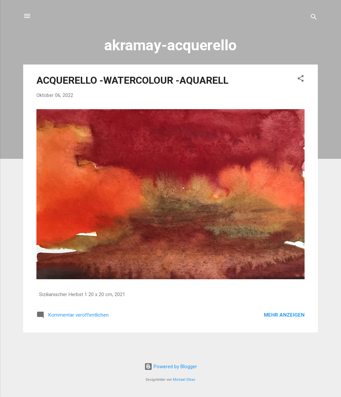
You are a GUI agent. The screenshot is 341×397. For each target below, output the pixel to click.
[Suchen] (314, 18)
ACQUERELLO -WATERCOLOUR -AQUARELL (132, 80)
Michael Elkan (184, 379)
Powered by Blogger (170, 367)
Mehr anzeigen (284, 315)
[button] (301, 79)
